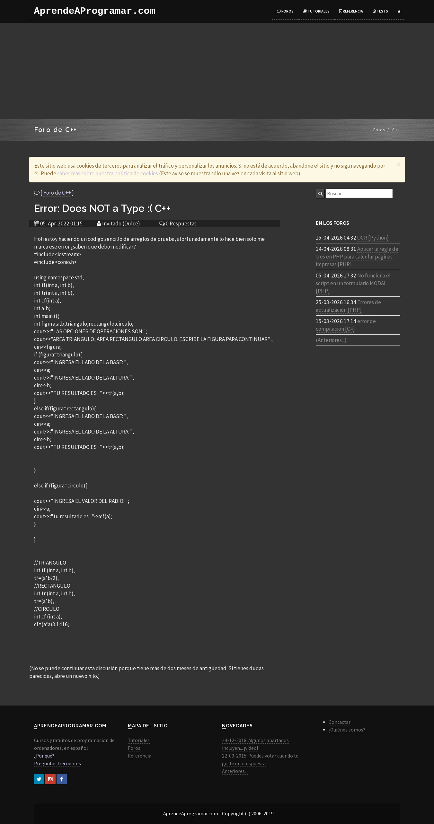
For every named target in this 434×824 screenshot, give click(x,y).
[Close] (398, 164)
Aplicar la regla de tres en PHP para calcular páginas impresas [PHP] (357, 256)
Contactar (339, 722)
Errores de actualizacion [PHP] (348, 306)
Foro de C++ (57, 192)
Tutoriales (316, 11)
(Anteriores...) (331, 340)
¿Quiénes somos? (347, 730)
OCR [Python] (373, 237)
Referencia (351, 11)
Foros (285, 11)
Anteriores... (235, 771)
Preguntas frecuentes (57, 763)
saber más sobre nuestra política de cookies (107, 173)
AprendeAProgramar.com (94, 11)
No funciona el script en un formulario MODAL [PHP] (353, 283)
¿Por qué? (44, 756)
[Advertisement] (217, 71)
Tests (380, 11)
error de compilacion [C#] (346, 325)
